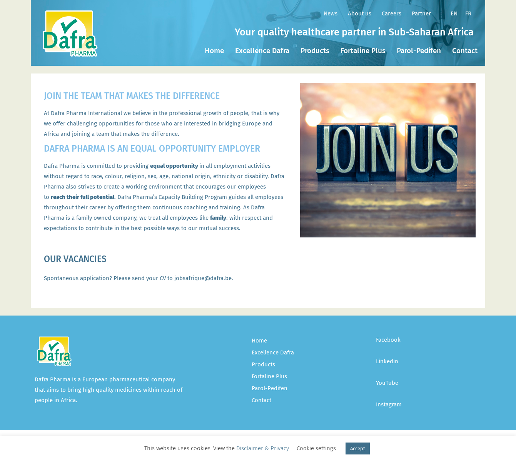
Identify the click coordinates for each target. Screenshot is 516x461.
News (330, 13)
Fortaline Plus (363, 50)
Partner (421, 13)
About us (359, 13)
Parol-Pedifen (419, 50)
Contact (465, 50)
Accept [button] (357, 448)
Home (214, 50)
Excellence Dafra (262, 50)
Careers (391, 13)
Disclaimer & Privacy (262, 448)
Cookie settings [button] (316, 448)
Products (315, 50)
